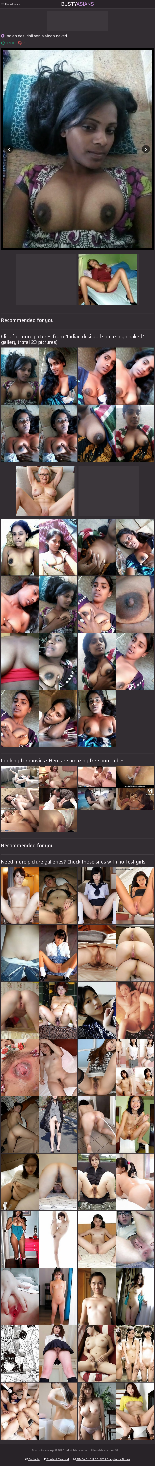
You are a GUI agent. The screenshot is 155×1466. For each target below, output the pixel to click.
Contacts (32, 1459)
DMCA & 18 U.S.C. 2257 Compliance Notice (101, 1459)
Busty (77, 4)
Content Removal (56, 1459)
